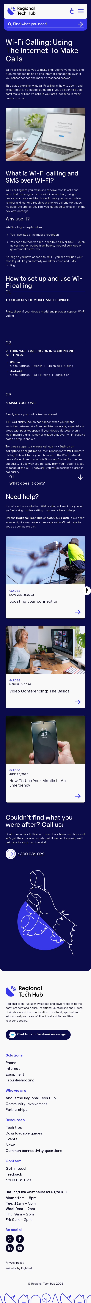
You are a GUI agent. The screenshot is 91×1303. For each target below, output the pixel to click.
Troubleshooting (20, 1080)
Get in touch (16, 1168)
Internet (13, 1068)
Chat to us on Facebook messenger (42, 1034)
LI (10, 1248)
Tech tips (14, 1127)
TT (10, 1239)
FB (20, 1239)
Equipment (15, 1074)
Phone (11, 1062)
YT (20, 1248)
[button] (86, 590)
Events (12, 1139)
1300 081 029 (18, 1180)
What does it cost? (27, 480)
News (10, 1144)
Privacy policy (15, 1262)
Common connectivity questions (34, 1150)
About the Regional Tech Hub (31, 1097)
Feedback (14, 1174)
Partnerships (17, 1109)
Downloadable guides (24, 1133)
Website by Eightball (19, 1268)
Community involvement (26, 1103)
